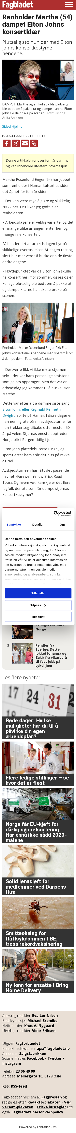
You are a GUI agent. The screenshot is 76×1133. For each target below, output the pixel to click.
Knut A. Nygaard (39, 1025)
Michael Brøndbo (42, 1020)
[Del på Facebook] (7, 143)
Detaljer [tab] (38, 524)
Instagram (11, 1063)
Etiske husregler (51, 1107)
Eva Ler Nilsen (45, 1015)
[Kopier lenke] (34, 143)
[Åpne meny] (69, 5)
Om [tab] (62, 524)
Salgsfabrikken (32, 1053)
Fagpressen (51, 1097)
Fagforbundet (27, 1043)
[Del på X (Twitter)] (16, 143)
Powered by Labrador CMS (38, 1127)
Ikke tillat (37, 617)
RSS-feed (19, 1086)
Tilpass (38, 605)
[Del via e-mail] (25, 143)
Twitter (55, 1058)
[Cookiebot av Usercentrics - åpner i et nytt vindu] (54, 513)
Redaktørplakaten (44, 1102)
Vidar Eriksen (44, 1030)
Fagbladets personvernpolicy (37, 1112)
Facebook (35, 1058)
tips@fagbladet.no (53, 1048)
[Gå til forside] (17, 5)
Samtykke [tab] (13, 524)
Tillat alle (38, 593)
